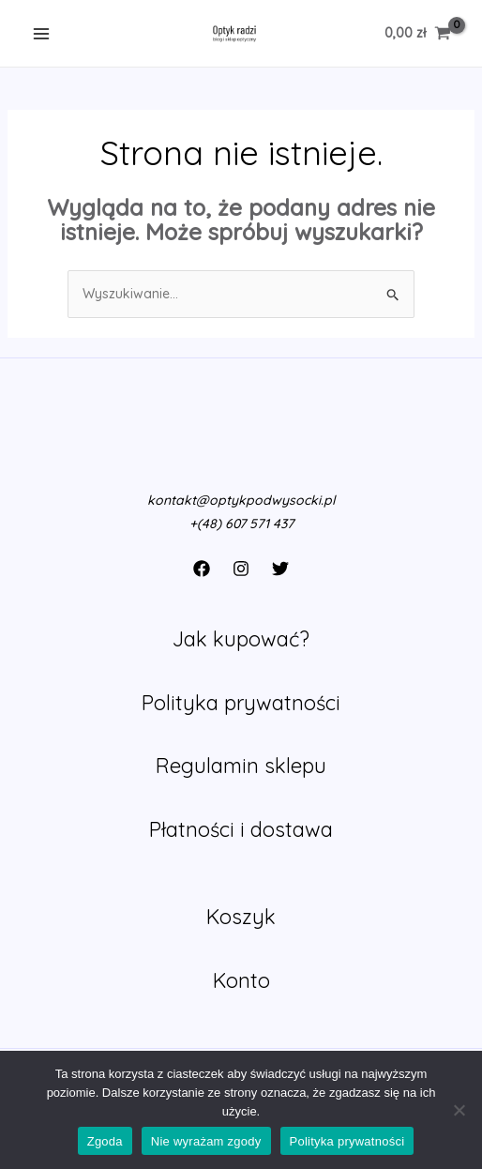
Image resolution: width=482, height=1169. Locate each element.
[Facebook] (201, 568)
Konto (241, 980)
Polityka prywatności (241, 703)
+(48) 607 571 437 (241, 523)
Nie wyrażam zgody (206, 1141)
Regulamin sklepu (241, 765)
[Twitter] (280, 568)
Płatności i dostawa (241, 829)
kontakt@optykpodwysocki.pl (241, 500)
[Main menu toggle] (41, 34)
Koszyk (241, 916)
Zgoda (105, 1141)
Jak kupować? (241, 639)
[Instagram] (241, 568)
